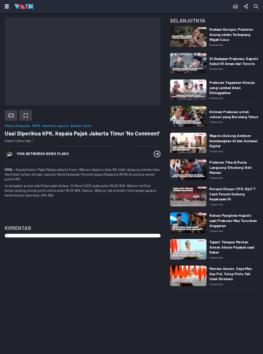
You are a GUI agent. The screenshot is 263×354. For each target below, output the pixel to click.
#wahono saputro (55, 126)
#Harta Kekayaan (17, 126)
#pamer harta (81, 126)
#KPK (36, 126)
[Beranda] (235, 6)
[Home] (24, 6)
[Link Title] (214, 38)
